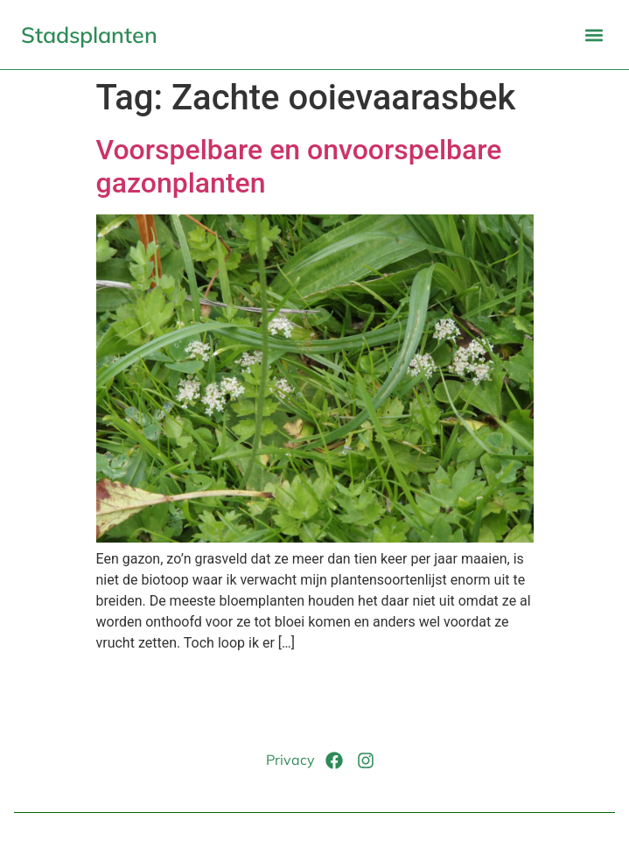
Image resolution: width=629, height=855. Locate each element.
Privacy (290, 759)
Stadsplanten (89, 34)
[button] (593, 34)
